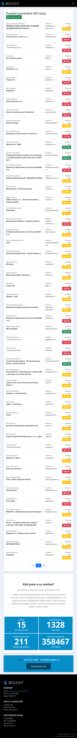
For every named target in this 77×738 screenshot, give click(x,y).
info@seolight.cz (50, 659)
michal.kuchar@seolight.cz (19, 691)
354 (43, 565)
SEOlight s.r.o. (67, 734)
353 (38, 565)
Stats (74, 734)
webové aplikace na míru (69, 736)
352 (33, 565)
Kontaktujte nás (38, 666)
